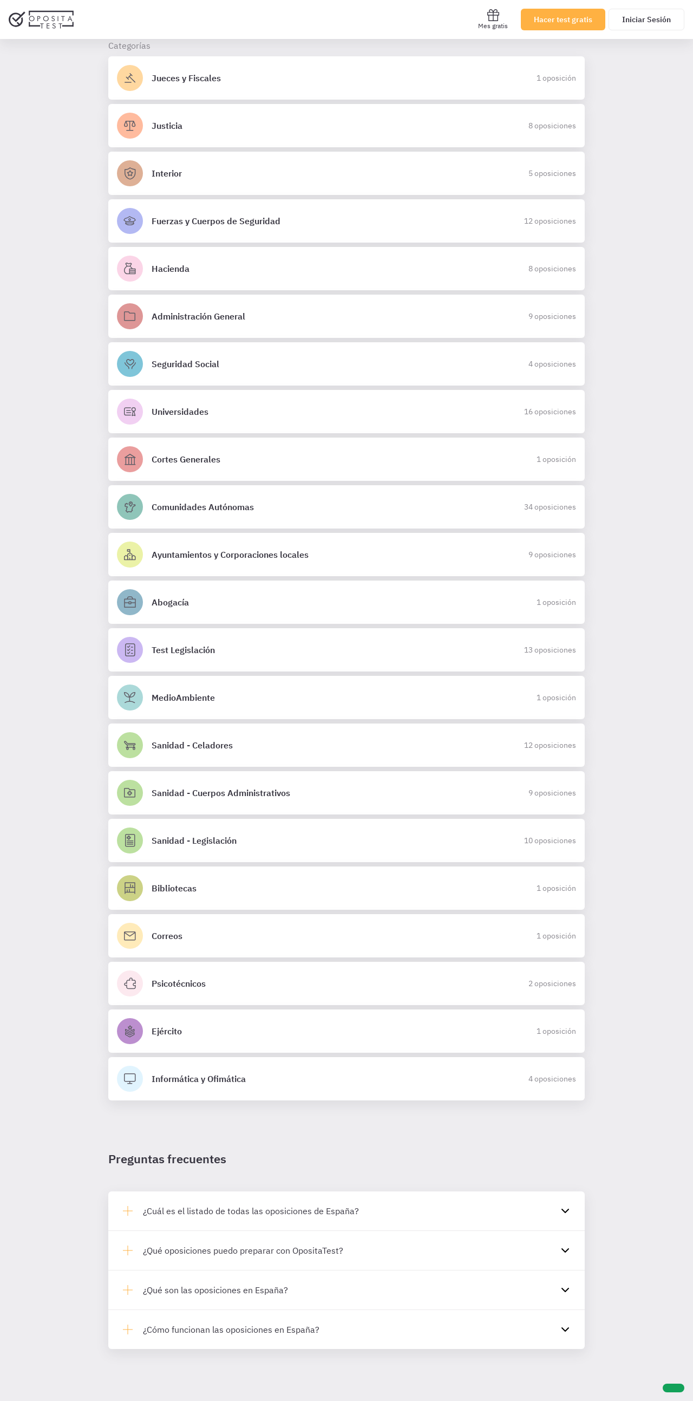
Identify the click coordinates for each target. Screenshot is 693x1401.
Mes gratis (493, 19)
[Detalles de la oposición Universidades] (346, 411)
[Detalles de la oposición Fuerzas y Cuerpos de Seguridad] (346, 221)
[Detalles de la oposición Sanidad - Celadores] (346, 745)
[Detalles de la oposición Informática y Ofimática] (346, 1078)
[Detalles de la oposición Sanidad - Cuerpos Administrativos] (346, 792)
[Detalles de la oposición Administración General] (346, 316)
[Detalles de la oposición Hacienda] (346, 268)
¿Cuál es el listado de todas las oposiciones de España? (251, 1210)
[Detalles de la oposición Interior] (346, 173)
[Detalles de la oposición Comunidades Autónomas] (346, 507)
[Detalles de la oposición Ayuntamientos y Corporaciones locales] (346, 554)
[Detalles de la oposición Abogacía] (346, 602)
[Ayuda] (673, 1388)
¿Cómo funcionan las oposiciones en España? (231, 1329)
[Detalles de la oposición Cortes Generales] (346, 459)
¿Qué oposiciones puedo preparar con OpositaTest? (243, 1250)
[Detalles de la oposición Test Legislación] (346, 650)
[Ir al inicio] (41, 19)
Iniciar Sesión (646, 19)
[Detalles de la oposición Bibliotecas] (346, 888)
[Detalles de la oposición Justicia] (346, 125)
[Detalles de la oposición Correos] (346, 935)
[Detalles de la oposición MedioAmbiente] (346, 697)
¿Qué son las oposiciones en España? (215, 1290)
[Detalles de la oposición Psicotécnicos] (346, 983)
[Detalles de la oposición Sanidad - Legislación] (346, 840)
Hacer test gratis (563, 19)
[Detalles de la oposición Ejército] (346, 1031)
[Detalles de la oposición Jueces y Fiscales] (346, 78)
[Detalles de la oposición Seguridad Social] (346, 364)
